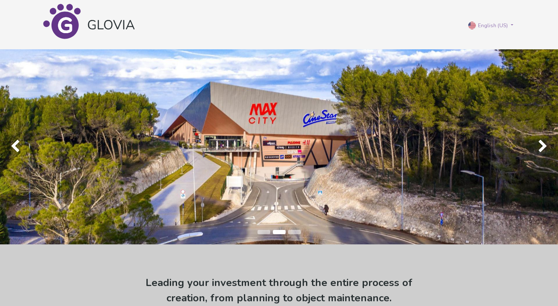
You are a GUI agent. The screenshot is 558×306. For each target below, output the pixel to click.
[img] (22, 146)
